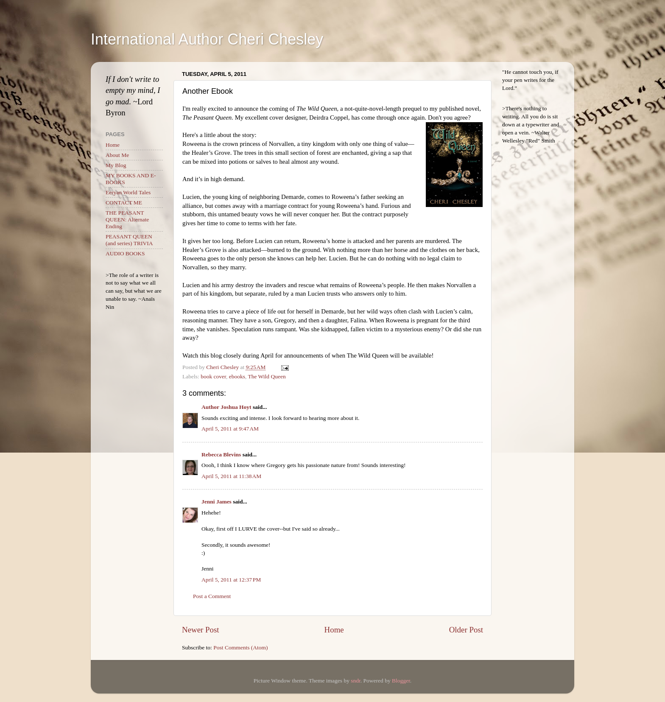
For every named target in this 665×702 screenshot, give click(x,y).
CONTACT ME (124, 202)
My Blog (116, 165)
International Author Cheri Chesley (207, 39)
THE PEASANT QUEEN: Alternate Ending (127, 219)
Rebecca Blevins (221, 454)
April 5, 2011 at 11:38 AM (231, 476)
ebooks (237, 376)
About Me (117, 155)
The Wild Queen (266, 376)
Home (334, 629)
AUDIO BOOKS (125, 253)
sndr (355, 680)
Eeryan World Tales (128, 192)
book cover (213, 376)
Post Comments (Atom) (240, 647)
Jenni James (216, 501)
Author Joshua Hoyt (226, 407)
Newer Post (200, 629)
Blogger (401, 680)
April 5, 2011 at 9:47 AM (230, 428)
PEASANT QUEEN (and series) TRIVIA (129, 239)
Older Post (466, 629)
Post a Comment (212, 596)
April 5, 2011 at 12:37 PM (231, 579)
